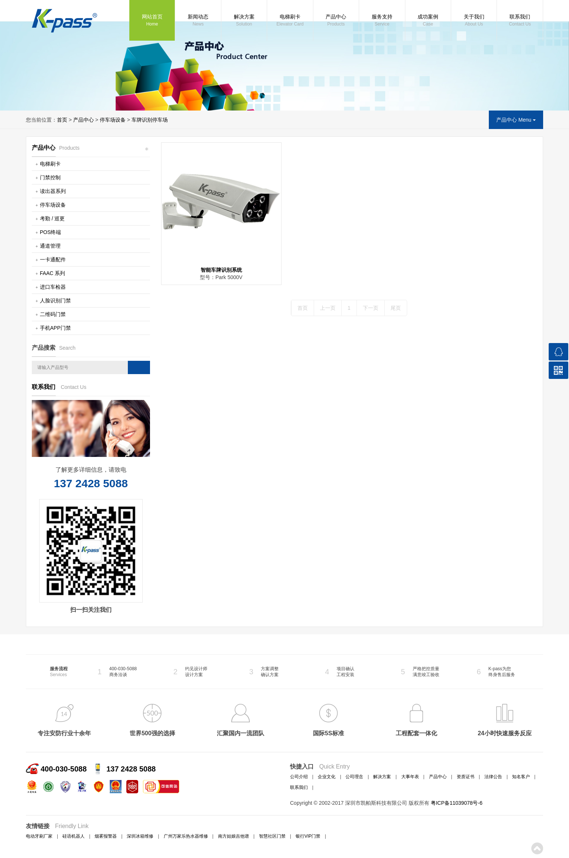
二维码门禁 (53, 314)
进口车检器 (53, 287)
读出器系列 (53, 191)
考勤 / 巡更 (52, 218)
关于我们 (474, 21)
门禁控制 (50, 177)
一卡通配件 (53, 259)
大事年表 (410, 776)
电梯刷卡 (290, 21)
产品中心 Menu (516, 120)
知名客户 (521, 776)
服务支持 (382, 21)
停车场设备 (113, 120)
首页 (62, 120)
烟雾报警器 (106, 836)
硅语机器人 (73, 836)
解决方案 (244, 21)
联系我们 (519, 21)
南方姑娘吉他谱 (233, 836)
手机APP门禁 (55, 328)
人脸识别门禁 (55, 300)
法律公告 (493, 776)
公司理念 (354, 776)
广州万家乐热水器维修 (186, 836)
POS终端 (50, 232)
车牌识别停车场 (150, 120)
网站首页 (152, 21)
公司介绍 (299, 776)
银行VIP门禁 (308, 836)
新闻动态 (198, 21)
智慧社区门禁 (272, 836)
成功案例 (428, 21)
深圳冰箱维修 (140, 836)
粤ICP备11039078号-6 (457, 803)
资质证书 (465, 776)
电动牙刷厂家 (39, 836)
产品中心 (336, 21)
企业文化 (326, 776)
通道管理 (50, 246)
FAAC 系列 (52, 273)
